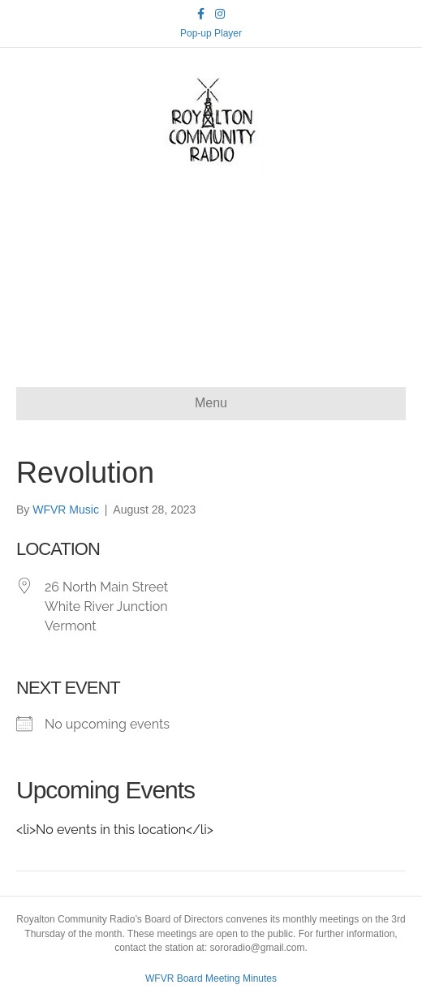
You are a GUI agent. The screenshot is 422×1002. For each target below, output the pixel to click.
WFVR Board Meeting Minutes (211, 978)
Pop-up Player (211, 33)
